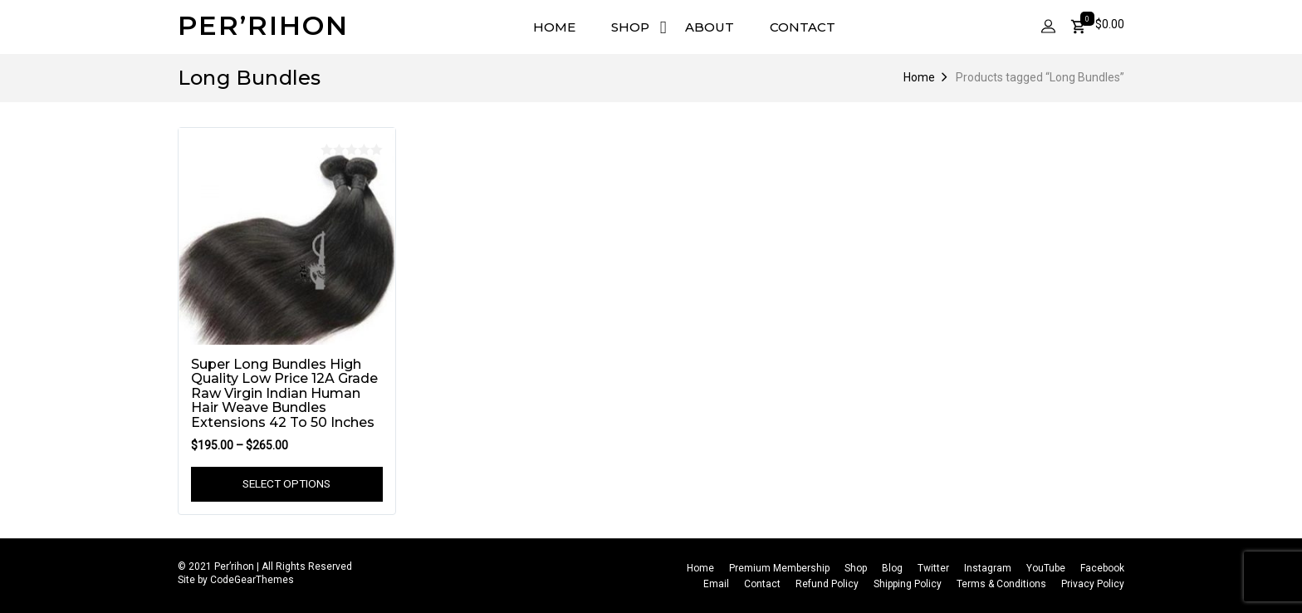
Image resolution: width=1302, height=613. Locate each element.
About (709, 27)
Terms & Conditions (1001, 585)
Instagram (987, 568)
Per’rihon (263, 25)
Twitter (933, 568)
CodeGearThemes (252, 580)
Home (554, 27)
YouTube (1045, 568)
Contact (802, 27)
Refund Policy (827, 585)
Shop (630, 27)
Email (716, 585)
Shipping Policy (908, 585)
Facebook (1102, 568)
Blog (892, 568)
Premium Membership (779, 568)
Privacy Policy (1092, 585)
